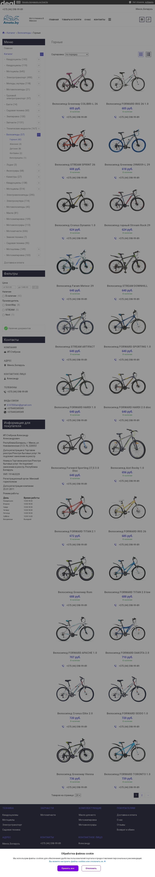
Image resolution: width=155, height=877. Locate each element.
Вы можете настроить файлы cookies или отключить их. (76, 861)
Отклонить (91, 868)
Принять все (68, 868)
